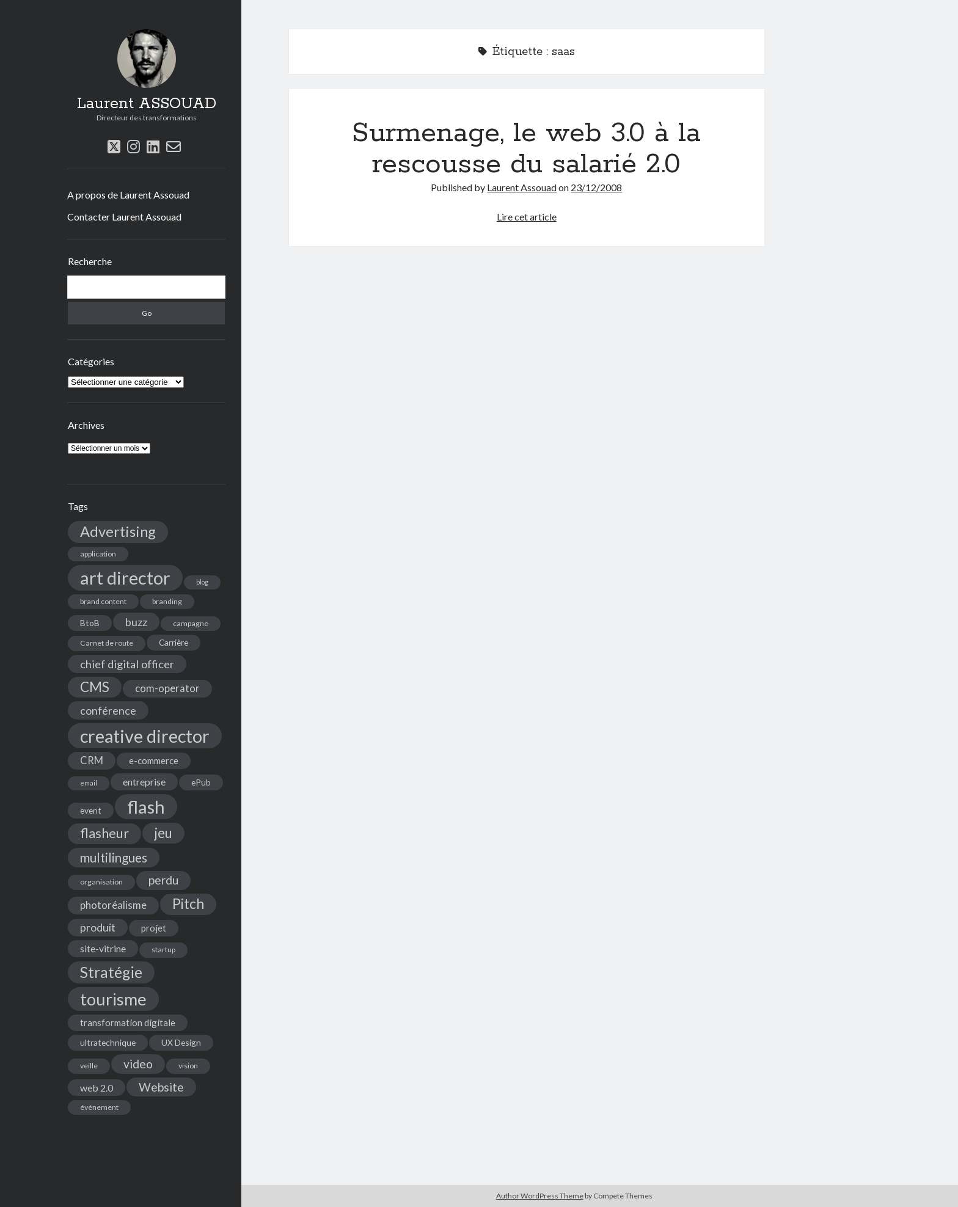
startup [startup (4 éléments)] (163, 949)
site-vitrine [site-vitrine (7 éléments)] (103, 948)
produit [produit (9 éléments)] (97, 927)
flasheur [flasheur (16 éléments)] (104, 833)
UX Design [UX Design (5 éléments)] (181, 1042)
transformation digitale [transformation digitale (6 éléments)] (127, 1022)
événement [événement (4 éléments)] (99, 1107)
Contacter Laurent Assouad (124, 216)
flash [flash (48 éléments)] (146, 806)
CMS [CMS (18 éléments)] (94, 687)
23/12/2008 (596, 187)
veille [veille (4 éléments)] (89, 1065)
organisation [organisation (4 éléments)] (101, 881)
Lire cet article (527, 216)
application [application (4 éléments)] (98, 553)
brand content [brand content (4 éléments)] (103, 601)
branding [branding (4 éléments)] (167, 601)
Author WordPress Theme (539, 1195)
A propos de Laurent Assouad (128, 194)
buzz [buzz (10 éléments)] (136, 622)
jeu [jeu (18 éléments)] (163, 833)
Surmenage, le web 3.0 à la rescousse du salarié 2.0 (526, 148)
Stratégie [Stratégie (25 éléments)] (111, 972)
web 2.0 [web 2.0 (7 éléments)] (96, 1087)
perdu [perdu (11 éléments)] (163, 880)
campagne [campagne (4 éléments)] (190, 623)
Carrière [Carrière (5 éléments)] (173, 642)
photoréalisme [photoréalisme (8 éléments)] (113, 905)
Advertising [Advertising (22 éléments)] (118, 531)
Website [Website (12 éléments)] (161, 1087)
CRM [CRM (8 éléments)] (91, 760)
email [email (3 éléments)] (88, 783)
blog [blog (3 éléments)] (202, 582)
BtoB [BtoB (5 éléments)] (90, 623)
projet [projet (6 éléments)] (153, 927)
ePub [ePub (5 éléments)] (201, 782)
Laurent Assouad (522, 187)
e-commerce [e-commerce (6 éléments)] (153, 760)
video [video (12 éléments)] (138, 1064)
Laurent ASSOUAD (146, 104)
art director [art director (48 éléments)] (125, 577)
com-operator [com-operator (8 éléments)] (167, 688)
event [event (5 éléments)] (90, 810)
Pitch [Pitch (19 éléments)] (188, 903)
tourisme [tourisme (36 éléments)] (113, 999)
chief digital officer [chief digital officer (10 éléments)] (127, 664)
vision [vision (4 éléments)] (188, 1065)
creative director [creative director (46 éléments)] (145, 735)
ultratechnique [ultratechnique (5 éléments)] (108, 1042)
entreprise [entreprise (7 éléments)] (144, 781)
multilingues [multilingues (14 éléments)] (113, 857)
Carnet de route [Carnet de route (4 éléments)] (106, 642)
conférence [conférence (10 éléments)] (108, 710)
